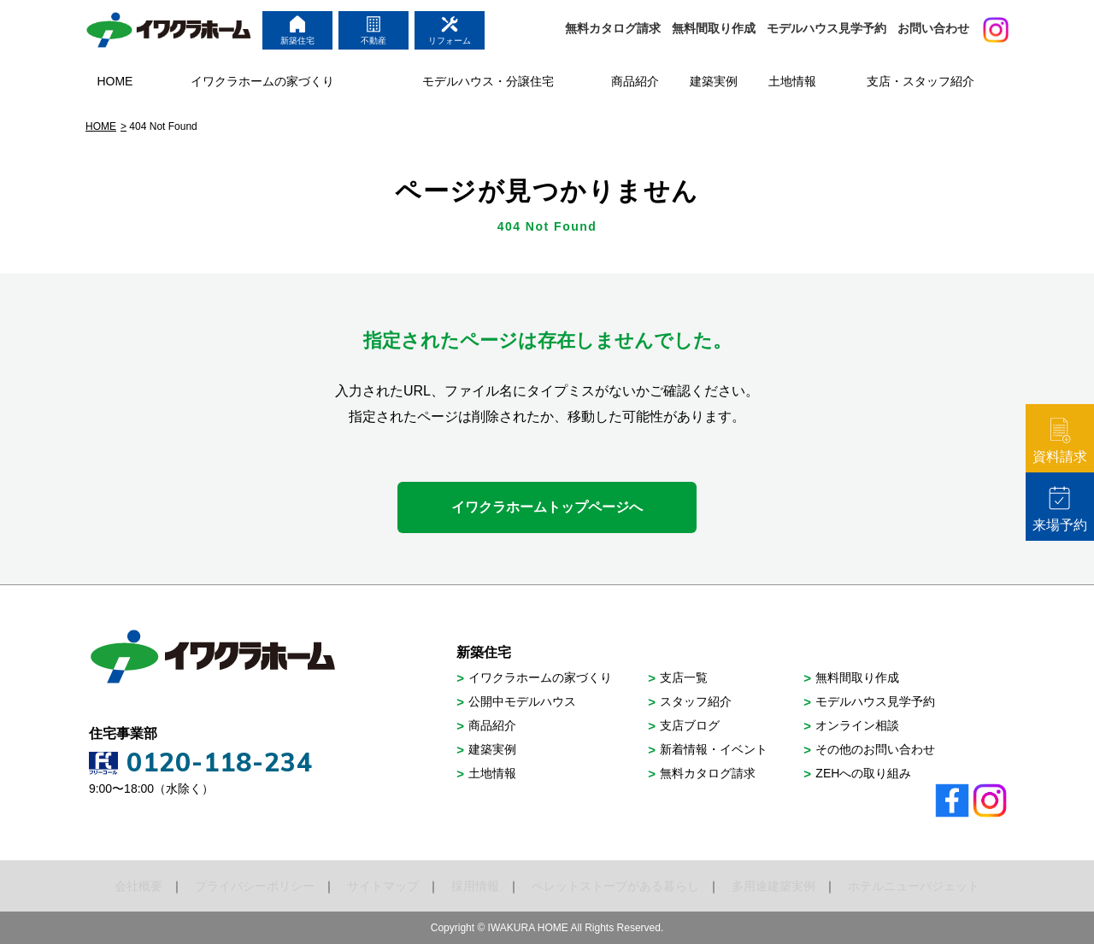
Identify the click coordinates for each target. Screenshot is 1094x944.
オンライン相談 (857, 725)
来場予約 (1059, 508)
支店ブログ (690, 725)
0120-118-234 (219, 762)
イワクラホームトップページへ (547, 507)
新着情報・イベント (714, 749)
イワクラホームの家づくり (540, 677)
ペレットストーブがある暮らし (615, 886)
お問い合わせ (933, 28)
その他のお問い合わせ (875, 749)
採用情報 (475, 886)
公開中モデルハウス (522, 701)
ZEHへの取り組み (863, 773)
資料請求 (1059, 440)
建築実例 (492, 749)
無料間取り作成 (714, 28)
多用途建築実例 (773, 886)
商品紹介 (492, 725)
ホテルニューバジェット (913, 886)
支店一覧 (684, 677)
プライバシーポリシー (255, 886)
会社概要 (138, 886)
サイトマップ (383, 886)
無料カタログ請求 (613, 28)
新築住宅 (297, 30)
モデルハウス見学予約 (826, 28)
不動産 (373, 30)
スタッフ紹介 (696, 701)
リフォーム (449, 30)
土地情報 (492, 773)
